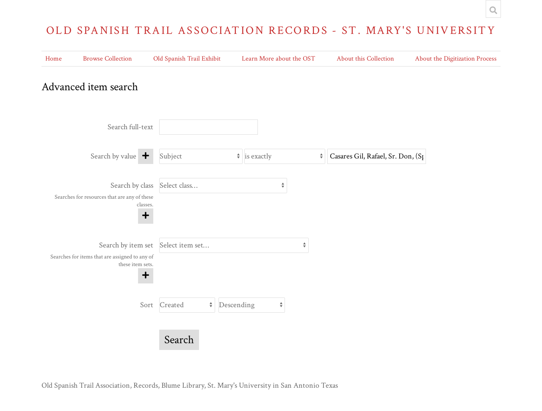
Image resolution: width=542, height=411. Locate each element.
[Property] (201, 156)
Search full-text (130, 127)
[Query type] (284, 156)
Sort (146, 305)
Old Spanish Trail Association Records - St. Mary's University (271, 30)
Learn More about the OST (278, 58)
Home (53, 58)
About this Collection (365, 58)
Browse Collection (107, 58)
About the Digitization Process (456, 58)
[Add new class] (145, 216)
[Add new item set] (145, 275)
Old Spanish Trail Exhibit (187, 58)
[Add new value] (145, 156)
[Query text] (376, 156)
